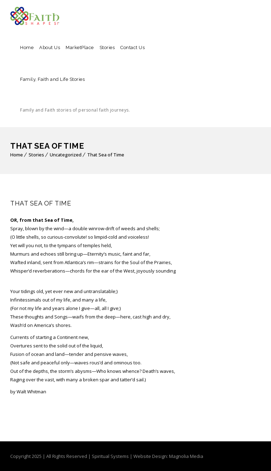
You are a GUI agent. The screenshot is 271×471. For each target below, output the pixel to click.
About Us (49, 47)
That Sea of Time (105, 154)
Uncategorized (66, 154)
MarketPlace (80, 47)
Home (27, 47)
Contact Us (132, 47)
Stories (107, 47)
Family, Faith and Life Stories (75, 101)
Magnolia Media (186, 456)
